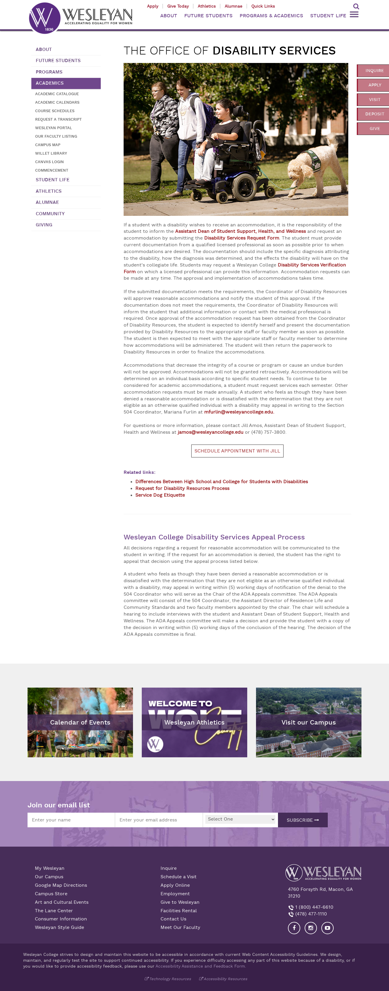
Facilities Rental (179, 910)
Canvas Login (49, 162)
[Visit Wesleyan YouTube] (327, 928)
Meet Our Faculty (180, 927)
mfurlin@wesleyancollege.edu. (239, 412)
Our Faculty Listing (56, 136)
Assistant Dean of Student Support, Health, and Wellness (240, 231)
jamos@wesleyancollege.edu (210, 432)
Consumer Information (61, 919)
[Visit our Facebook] (294, 928)
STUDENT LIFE (328, 15)
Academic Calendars (57, 102)
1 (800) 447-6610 (313, 907)
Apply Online (175, 885)
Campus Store (51, 893)
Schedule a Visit (179, 876)
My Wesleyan (49, 868)
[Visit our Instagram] (311, 928)
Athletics (207, 6)
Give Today (178, 6)
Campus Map (47, 145)
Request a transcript (58, 119)
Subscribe (303, 820)
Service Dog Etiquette (160, 495)
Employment (175, 893)
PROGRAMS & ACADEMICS (271, 15)
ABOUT (168, 15)
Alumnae (233, 6)
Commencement (51, 170)
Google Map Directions (61, 885)
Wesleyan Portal (53, 128)
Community (50, 213)
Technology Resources (170, 979)
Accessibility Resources (225, 979)
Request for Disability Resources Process (182, 488)
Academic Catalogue (57, 94)
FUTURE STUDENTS (208, 15)
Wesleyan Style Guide (59, 927)
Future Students (58, 60)
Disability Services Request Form (241, 238)
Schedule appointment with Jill (237, 451)
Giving (44, 225)
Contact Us (173, 919)
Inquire (169, 868)
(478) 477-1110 (310, 914)
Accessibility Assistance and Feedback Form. (201, 966)
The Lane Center (54, 910)
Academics (50, 83)
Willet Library (51, 153)
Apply (152, 6)
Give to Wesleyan (180, 902)
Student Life (52, 179)
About (44, 49)
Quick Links (263, 6)
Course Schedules (54, 111)
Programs (49, 72)
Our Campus (49, 876)
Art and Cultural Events (61, 902)
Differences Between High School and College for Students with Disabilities (221, 481)
